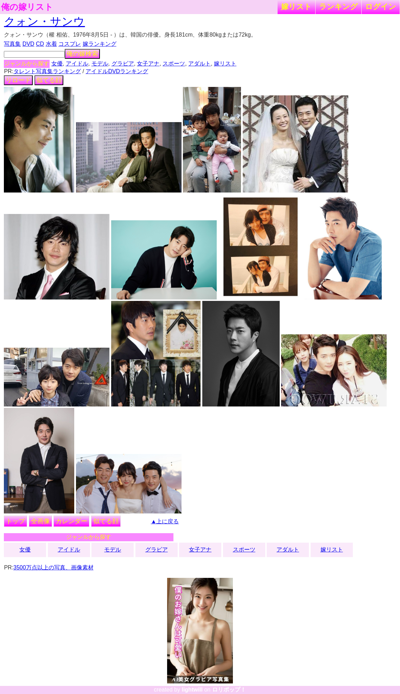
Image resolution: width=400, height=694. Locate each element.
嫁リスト (296, 6)
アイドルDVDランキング (116, 71)
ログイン (380, 6)
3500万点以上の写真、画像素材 (53, 567)
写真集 (12, 44)
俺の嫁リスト (27, 7)
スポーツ (174, 64)
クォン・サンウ (44, 21)
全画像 (40, 521)
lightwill (192, 690)
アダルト (199, 64)
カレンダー (71, 521)
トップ (15, 521)
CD (40, 44)
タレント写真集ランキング (47, 71)
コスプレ (69, 44)
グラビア (123, 64)
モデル (99, 64)
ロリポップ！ (229, 690)
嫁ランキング (99, 44)
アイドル (77, 64)
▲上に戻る (165, 521)
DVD (28, 44)
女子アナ (148, 64)
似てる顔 (49, 80)
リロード (18, 80)
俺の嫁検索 (82, 53)
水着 (51, 44)
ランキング (338, 6)
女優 (57, 64)
